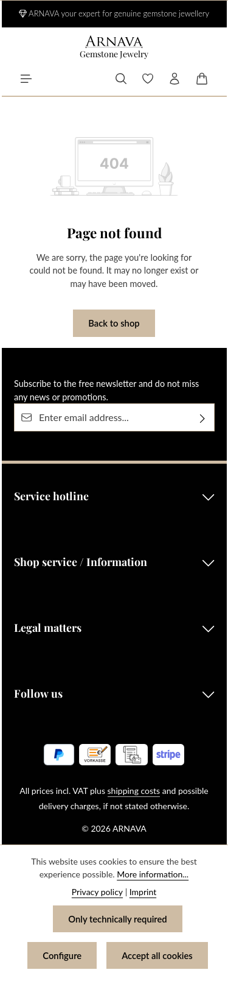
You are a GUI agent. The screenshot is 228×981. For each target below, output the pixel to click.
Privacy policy (97, 892)
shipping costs (134, 790)
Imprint (143, 892)
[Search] (121, 78)
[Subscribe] (203, 417)
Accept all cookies (157, 955)
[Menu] (26, 78)
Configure (62, 955)
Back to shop (113, 322)
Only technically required (117, 918)
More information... (152, 874)
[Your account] (174, 78)
